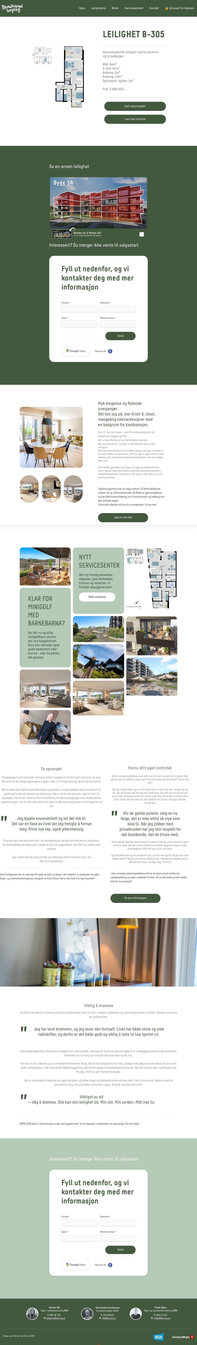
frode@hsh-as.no (162, 1318)
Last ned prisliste (135, 119)
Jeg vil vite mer (123, 517)
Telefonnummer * (108, 318)
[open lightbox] (62, 79)
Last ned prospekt (135, 106)
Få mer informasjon (135, 898)
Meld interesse (97, 597)
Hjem (82, 8)
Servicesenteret (134, 8)
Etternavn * (105, 303)
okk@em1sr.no (109, 1318)
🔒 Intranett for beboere (179, 8)
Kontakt (154, 8)
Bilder (115, 8)
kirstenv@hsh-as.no (56, 1318)
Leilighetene (98, 8)
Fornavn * (65, 303)
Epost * (64, 318)
